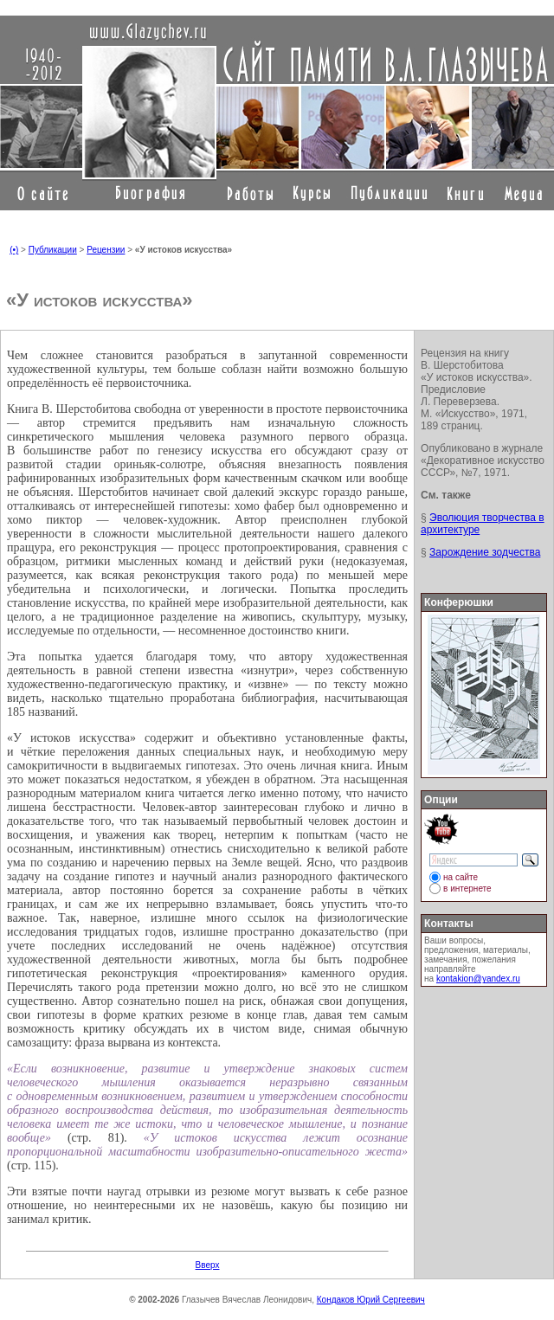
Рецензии (106, 249)
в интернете (467, 888)
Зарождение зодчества (484, 552)
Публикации (53, 249)
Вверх (208, 1265)
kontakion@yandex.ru (478, 978)
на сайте (460, 877)
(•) (14, 249)
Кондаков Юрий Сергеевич (371, 1299)
